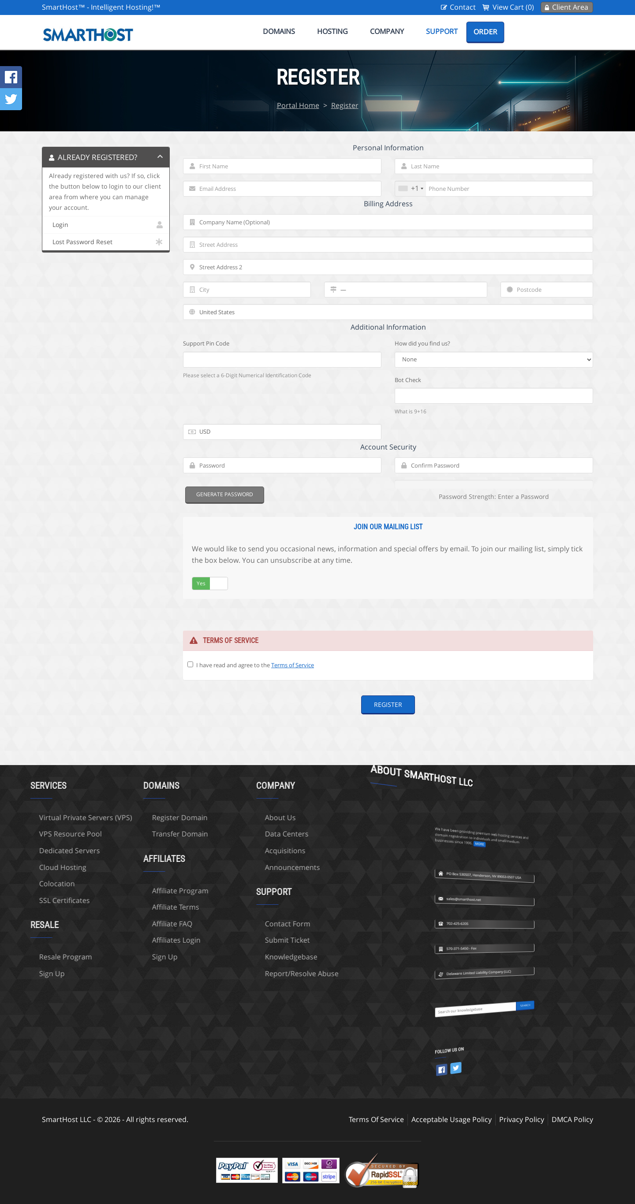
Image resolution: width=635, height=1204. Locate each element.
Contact (463, 7)
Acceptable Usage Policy (451, 1119)
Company (387, 31)
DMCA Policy (572, 1119)
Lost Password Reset (106, 242)
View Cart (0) (513, 7)
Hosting (332, 31)
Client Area (570, 7)
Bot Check (408, 380)
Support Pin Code (206, 343)
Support (442, 31)
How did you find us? (422, 343)
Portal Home (298, 105)
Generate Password (224, 494)
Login (106, 224)
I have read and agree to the (255, 665)
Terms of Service (292, 665)
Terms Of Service (376, 1119)
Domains (279, 31)
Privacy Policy (521, 1119)
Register (345, 105)
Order (485, 32)
